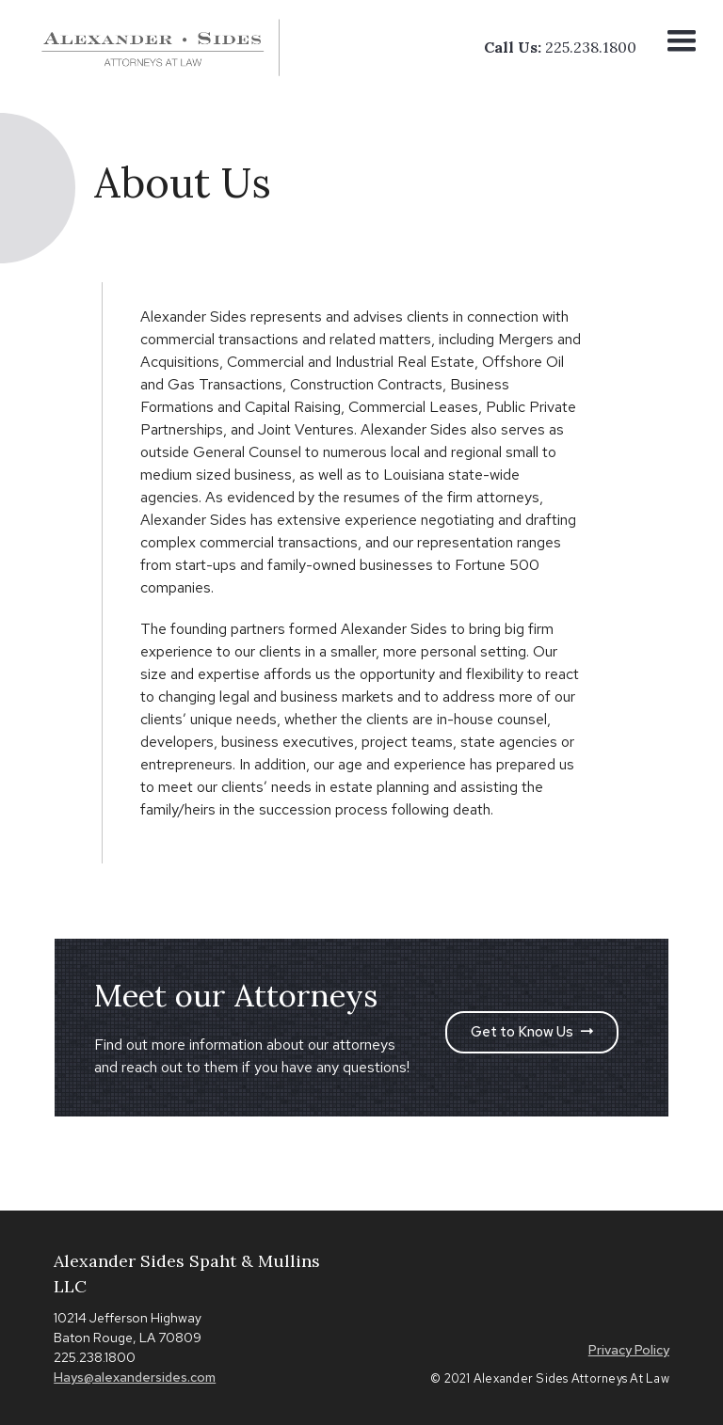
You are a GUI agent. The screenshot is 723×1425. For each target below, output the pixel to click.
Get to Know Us (532, 1031)
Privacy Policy (628, 1349)
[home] (162, 47)
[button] (681, 47)
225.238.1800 (590, 47)
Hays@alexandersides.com (135, 1377)
